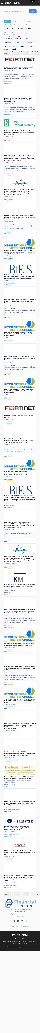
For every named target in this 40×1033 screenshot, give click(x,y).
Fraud (9, 116)
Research (29, 42)
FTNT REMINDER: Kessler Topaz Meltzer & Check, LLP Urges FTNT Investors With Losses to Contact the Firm (20, 301)
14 (35, 51)
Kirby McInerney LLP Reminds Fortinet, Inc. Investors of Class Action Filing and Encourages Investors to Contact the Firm (19, 586)
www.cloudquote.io (20, 911)
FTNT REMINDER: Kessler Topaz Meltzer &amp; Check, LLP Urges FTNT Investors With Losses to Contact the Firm (18, 333)
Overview (7, 24)
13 (32, 51)
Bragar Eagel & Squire (11, 282)
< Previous (6, 52)
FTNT (10, 32)
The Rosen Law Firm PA (11, 784)
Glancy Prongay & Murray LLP (12, 885)
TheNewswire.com (9, 199)
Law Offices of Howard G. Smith (12, 834)
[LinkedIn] (22, 921)
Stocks (14, 21)
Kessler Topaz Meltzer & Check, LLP (13, 809)
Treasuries (28, 24)
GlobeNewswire (9, 83)
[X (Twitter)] (14, 921)
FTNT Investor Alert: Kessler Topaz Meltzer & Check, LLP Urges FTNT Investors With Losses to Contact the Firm (19, 358)
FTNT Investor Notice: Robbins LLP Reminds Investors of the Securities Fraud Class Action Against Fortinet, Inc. (20, 852)
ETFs (22, 21)
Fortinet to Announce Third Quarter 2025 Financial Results (18, 416)
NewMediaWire (8, 114)
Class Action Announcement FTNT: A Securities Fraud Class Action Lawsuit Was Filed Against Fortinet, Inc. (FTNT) (19, 668)
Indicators (30, 15)
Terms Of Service (20, 916)
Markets (7, 21)
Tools (28, 21)
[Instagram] (26, 921)
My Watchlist (19, 15)
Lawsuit (12, 116)
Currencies (16, 24)
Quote (9, 42)
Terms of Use (28, 946)
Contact (22, 946)
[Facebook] (18, 921)
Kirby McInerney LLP (10, 592)
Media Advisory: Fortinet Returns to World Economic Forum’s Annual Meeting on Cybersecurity (19, 68)
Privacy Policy (29, 914)
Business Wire (8, 735)
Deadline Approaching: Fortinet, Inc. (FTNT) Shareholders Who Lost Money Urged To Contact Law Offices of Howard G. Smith (19, 827)
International (22, 24)
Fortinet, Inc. (9, 81)
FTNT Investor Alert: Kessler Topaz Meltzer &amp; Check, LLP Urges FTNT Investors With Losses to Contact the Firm (18, 390)
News (11, 24)
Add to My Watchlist (8, 40)
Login (33, 1)
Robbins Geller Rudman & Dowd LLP (13, 733)
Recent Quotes (8, 15)
